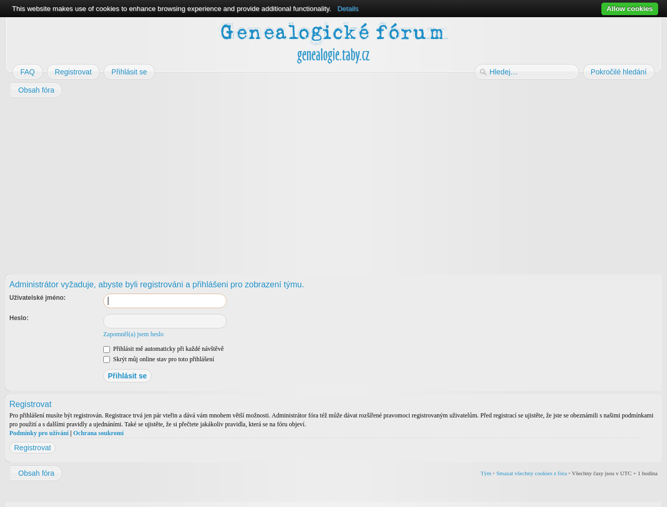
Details (348, 8)
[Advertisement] (319, 183)
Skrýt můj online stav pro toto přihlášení (158, 359)
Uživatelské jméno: (37, 297)
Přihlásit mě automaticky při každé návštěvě (163, 348)
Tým (485, 473)
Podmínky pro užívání (39, 433)
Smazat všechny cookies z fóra (531, 473)
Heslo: (19, 318)
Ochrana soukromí (98, 433)
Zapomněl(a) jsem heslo (133, 334)
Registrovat (32, 447)
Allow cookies (630, 8)
